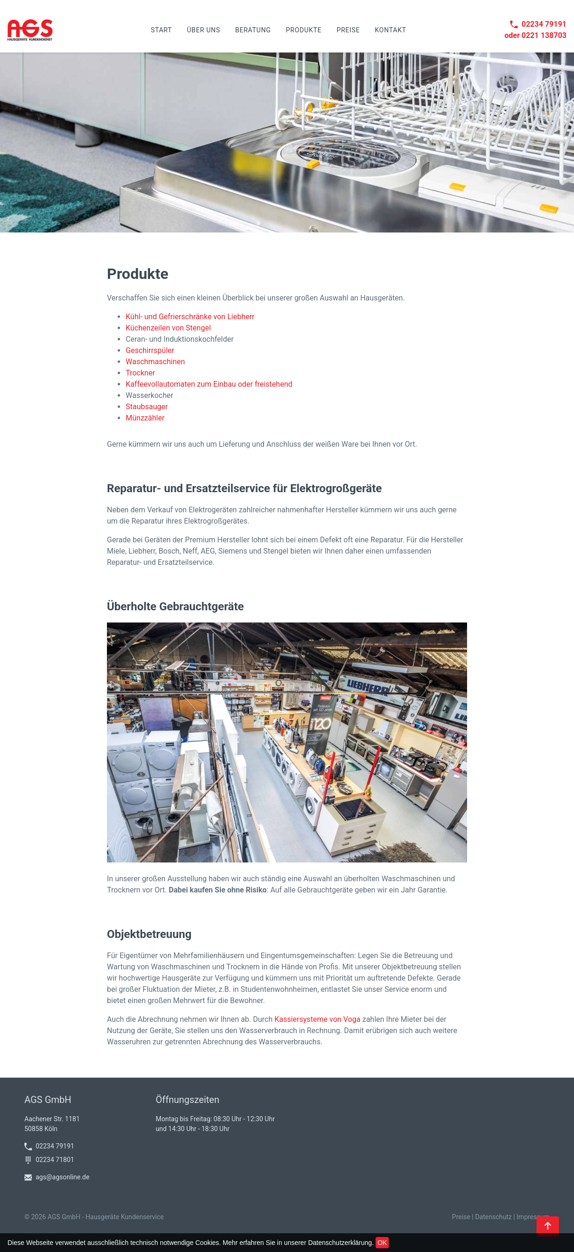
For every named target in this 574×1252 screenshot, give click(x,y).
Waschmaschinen (155, 361)
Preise (348, 30)
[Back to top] (547, 1226)
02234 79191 (538, 24)
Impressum (533, 1217)
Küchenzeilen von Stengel (168, 327)
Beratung (253, 30)
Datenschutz (493, 1217)
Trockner (140, 372)
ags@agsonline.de (57, 1177)
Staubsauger (147, 406)
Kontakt (390, 30)
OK (382, 1242)
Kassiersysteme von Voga (317, 1019)
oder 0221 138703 (535, 35)
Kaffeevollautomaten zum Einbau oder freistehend (209, 384)
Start (161, 30)
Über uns (203, 30)
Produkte (304, 30)
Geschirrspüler (150, 350)
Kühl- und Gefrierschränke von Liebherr (190, 316)
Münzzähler (145, 417)
